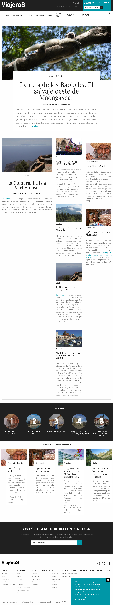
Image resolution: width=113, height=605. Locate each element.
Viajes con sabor (58, 15)
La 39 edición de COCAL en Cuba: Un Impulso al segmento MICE (72, 472)
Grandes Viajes (90, 228)
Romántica (20, 576)
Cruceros (59, 223)
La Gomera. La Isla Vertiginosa (26, 185)
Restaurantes (36, 576)
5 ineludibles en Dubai (34, 433)
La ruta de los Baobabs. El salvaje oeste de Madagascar (56, 90)
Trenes (34, 582)
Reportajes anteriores (8, 584)
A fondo (4, 582)
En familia (96, 463)
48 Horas (59, 348)
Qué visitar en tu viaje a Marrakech (98, 233)
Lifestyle (19, 593)
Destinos (55, 573)
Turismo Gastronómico (69, 573)
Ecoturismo (20, 584)
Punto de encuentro (71, 15)
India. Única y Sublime (97, 166)
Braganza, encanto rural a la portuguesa (79, 433)
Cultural (19, 573)
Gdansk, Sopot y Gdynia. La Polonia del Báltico (101, 433)
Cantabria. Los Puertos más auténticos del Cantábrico (68, 355)
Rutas (26, 176)
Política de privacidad (44, 602)
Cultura (54, 582)
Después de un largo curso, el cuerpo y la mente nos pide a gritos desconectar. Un (101, 490)
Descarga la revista (85, 15)
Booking (28, 15)
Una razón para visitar (24, 587)
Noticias (54, 587)
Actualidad (40, 15)
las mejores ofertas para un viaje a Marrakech (98, 254)
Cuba (50, 15)
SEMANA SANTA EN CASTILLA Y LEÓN (66, 163)
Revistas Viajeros (63, 7)
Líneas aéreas (36, 579)
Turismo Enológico (68, 576)
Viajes (6, 15)
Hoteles (34, 573)
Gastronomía (56, 579)
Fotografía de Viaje (56, 76)
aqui (84, 599)
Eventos (67, 463)
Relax (18, 582)
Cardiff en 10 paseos (56, 431)
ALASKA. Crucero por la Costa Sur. (68, 229)
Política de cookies (27, 602)
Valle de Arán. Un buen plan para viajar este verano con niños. (101, 472)
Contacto (75, 7)
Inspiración (17, 15)
